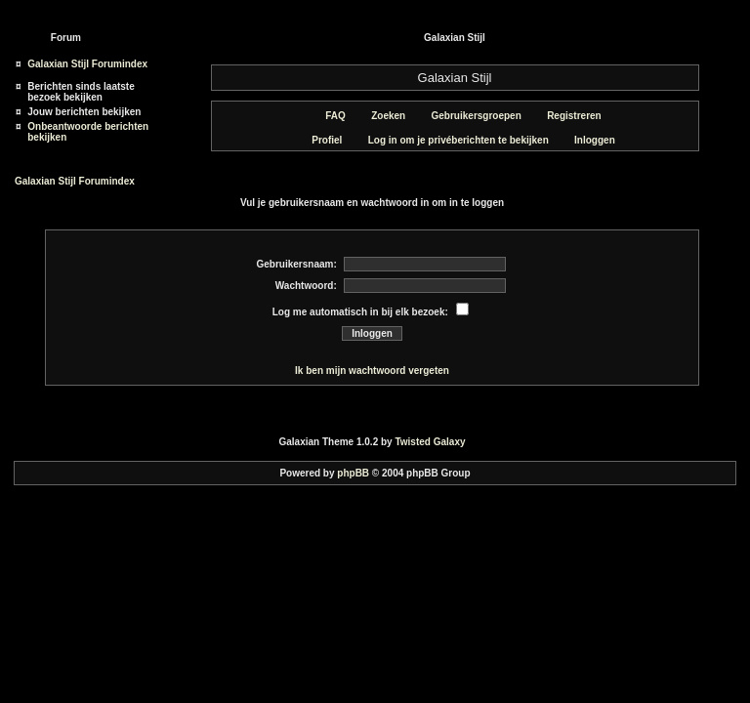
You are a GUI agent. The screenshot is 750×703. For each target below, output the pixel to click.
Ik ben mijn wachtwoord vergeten (372, 370)
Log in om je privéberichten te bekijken (451, 140)
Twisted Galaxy (430, 441)
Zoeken (380, 115)
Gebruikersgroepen (469, 115)
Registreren (567, 115)
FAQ (328, 115)
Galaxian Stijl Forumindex (87, 64)
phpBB (353, 473)
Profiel (319, 140)
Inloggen (587, 140)
